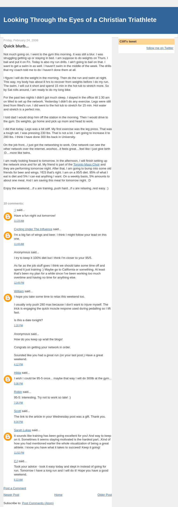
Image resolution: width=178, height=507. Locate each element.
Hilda (17, 372)
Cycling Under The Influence (33, 229)
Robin (18, 392)
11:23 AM (19, 221)
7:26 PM (18, 402)
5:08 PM (18, 383)
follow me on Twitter (159, 48)
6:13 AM (18, 480)
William (19, 291)
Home (58, 494)
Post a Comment (15, 488)
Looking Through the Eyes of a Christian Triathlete (80, 19)
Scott (17, 411)
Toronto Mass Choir (86, 164)
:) (15, 210)
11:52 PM (19, 452)
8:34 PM (18, 422)
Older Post (105, 494)
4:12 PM (18, 364)
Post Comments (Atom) (38, 503)
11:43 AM (19, 244)
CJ (16, 461)
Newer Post (11, 494)
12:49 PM (19, 283)
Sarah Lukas (22, 430)
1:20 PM (18, 325)
